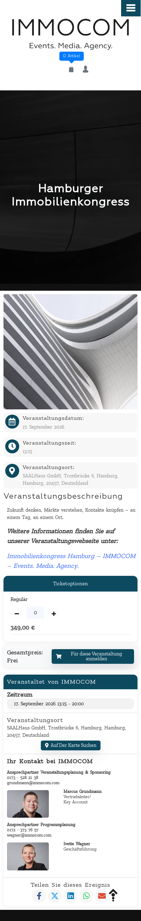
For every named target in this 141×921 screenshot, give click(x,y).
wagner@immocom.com (29, 835)
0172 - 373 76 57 (22, 829)
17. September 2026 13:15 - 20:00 (49, 704)
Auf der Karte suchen (70, 745)
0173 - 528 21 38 (22, 777)
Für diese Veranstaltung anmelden (89, 656)
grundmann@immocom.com (33, 782)
